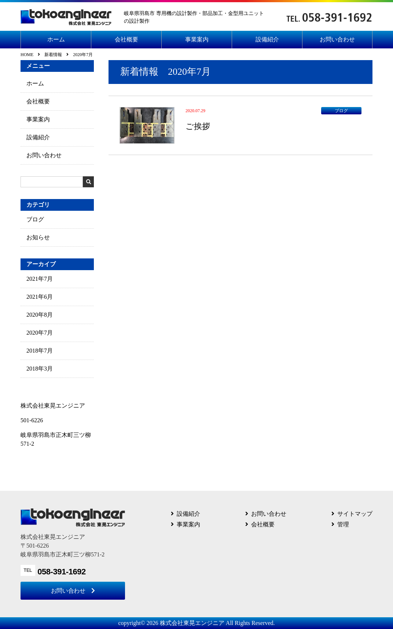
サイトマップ (354, 514)
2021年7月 (39, 279)
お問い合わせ (337, 39)
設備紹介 (267, 39)
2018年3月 (39, 368)
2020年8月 (39, 315)
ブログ (35, 219)
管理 (343, 524)
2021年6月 (39, 297)
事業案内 (197, 39)
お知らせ (38, 237)
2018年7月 (39, 350)
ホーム (56, 39)
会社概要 (126, 39)
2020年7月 (39, 333)
